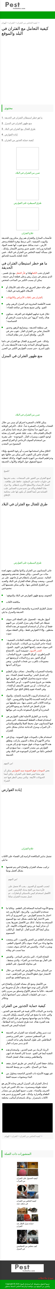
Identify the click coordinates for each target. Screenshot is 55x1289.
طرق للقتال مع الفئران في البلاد (18, 129)
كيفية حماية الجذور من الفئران (18, 140)
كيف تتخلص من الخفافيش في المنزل (27, 1247)
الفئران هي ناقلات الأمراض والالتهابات (24, 297)
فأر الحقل (20, 273)
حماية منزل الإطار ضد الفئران (25, 1224)
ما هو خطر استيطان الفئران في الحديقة (22, 117)
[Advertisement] (27, 65)
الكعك (34, 273)
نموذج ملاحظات (45, 1278)
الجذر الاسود (36, 650)
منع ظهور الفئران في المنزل (17, 123)
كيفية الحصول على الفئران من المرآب (27, 1179)
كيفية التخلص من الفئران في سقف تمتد (26, 1202)
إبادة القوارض (9, 134)
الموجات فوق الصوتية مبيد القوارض (28, 770)
